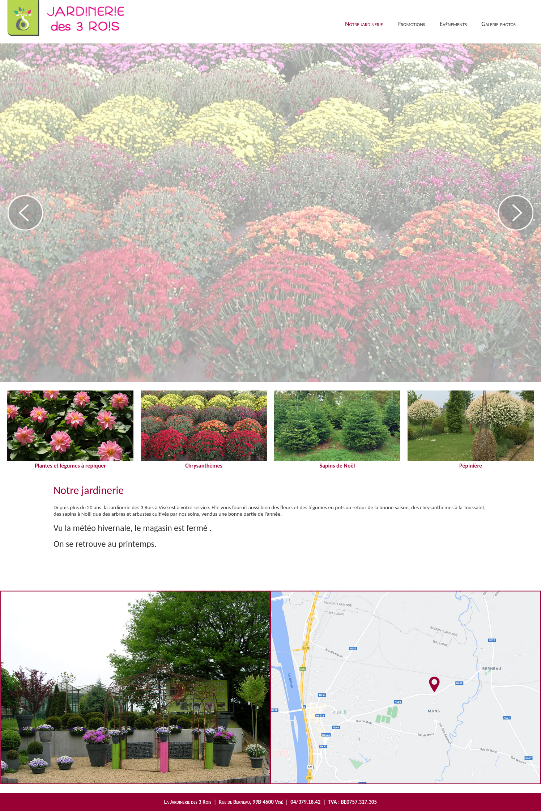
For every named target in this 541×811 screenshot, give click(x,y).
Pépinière (471, 462)
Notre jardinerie (364, 24)
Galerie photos (498, 24)
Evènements (453, 24)
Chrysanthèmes (204, 462)
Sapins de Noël (337, 462)
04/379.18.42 (305, 802)
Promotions (411, 24)
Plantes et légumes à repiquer (70, 462)
